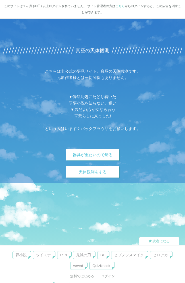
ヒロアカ (160, 255)
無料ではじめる (82, 276)
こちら (120, 6)
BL (102, 255)
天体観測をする (93, 172)
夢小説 (21, 255)
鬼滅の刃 (83, 255)
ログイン (108, 276)
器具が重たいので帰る (93, 154)
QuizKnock (101, 266)
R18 (63, 255)
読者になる (159, 241)
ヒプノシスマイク (129, 255)
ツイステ (43, 255)
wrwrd (78, 266)
